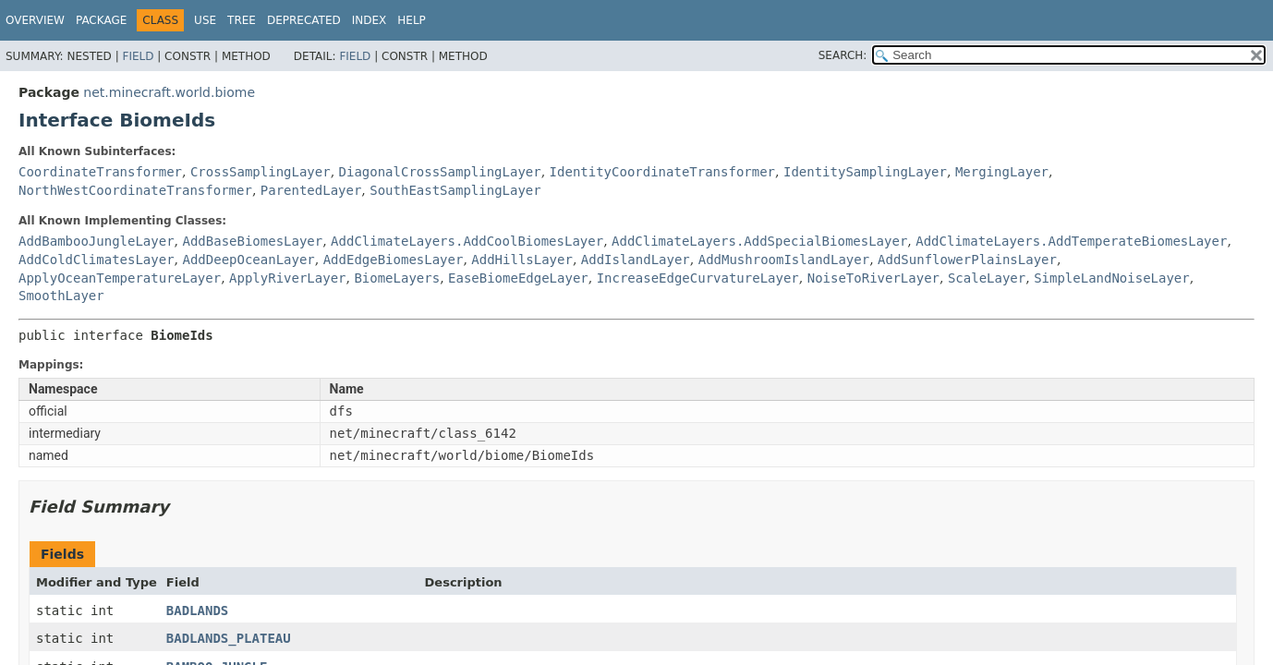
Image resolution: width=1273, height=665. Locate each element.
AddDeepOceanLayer (248, 259)
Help (411, 20)
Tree (241, 20)
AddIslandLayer (635, 259)
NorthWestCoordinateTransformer (135, 190)
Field (137, 56)
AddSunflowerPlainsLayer (967, 259)
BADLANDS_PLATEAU (228, 638)
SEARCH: (842, 55)
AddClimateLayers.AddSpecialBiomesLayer (759, 241)
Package (101, 20)
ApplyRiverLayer (287, 278)
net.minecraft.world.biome (169, 92)
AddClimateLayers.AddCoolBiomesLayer (467, 241)
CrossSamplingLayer (260, 171)
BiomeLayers (397, 278)
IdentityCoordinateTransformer (662, 171)
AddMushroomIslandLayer (783, 259)
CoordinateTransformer (100, 171)
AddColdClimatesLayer (96, 259)
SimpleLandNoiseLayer (1112, 278)
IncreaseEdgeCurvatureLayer (698, 278)
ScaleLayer (986, 278)
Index (369, 20)
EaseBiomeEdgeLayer (518, 278)
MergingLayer (1002, 171)
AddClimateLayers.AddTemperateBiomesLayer (1071, 241)
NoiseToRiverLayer (873, 278)
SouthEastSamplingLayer (455, 190)
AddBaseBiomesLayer (252, 241)
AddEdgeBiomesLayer (393, 259)
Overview (35, 20)
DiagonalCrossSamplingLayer (440, 171)
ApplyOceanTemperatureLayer (119, 278)
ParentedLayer (311, 190)
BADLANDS (197, 610)
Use (205, 20)
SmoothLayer (61, 295)
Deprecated (304, 20)
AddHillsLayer (522, 259)
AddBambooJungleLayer (96, 241)
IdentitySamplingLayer (865, 171)
